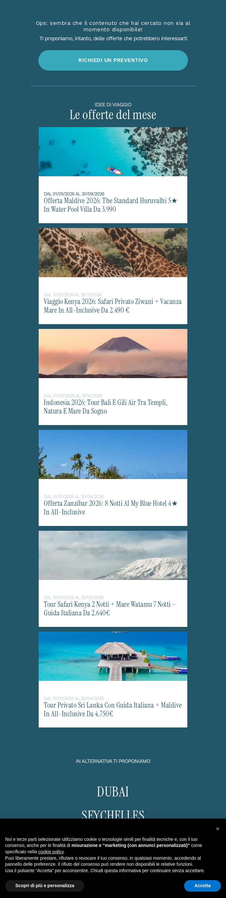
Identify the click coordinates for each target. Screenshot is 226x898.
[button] (218, 829)
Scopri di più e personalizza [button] (44, 885)
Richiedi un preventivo (113, 60)
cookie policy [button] (51, 851)
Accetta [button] (202, 885)
